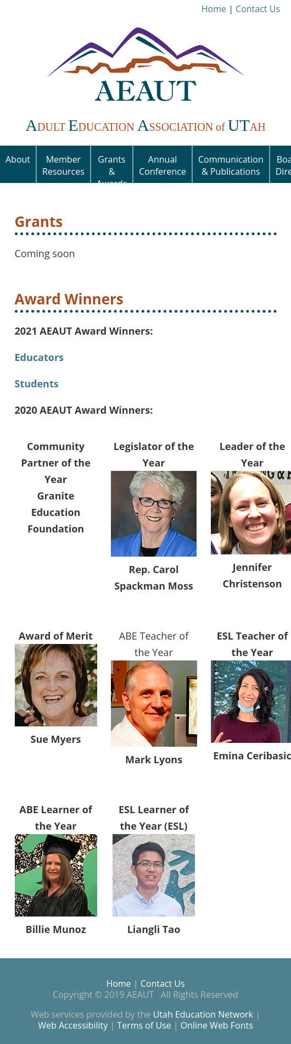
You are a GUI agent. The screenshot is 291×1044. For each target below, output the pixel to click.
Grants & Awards (112, 168)
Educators (39, 357)
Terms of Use (144, 1025)
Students (37, 383)
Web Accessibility (73, 1025)
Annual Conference (162, 165)
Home (214, 9)
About (17, 159)
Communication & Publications (231, 165)
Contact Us (258, 9)
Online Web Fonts (217, 1025)
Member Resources (63, 165)
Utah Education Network (203, 1014)
